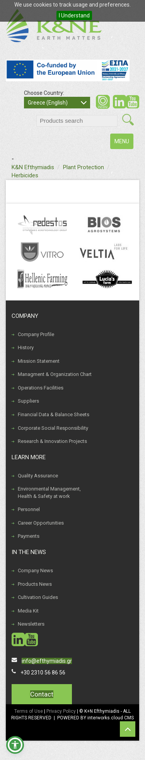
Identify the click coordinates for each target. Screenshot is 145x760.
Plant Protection (83, 167)
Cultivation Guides (38, 597)
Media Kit (28, 611)
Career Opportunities (41, 523)
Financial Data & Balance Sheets (53, 414)
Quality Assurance (38, 476)
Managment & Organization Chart (55, 374)
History (26, 347)
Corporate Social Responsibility (53, 428)
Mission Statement (39, 361)
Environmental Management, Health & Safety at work (49, 492)
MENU (123, 143)
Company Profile (36, 334)
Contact (41, 694)
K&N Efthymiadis (33, 167)
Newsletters (31, 624)
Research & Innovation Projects (52, 441)
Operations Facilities (40, 388)
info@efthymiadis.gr (47, 661)
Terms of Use (28, 711)
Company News (35, 570)
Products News (35, 584)
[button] (15, 745)
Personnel (29, 509)
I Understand (74, 15)
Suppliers (28, 401)
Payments (28, 536)
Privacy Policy (61, 711)
